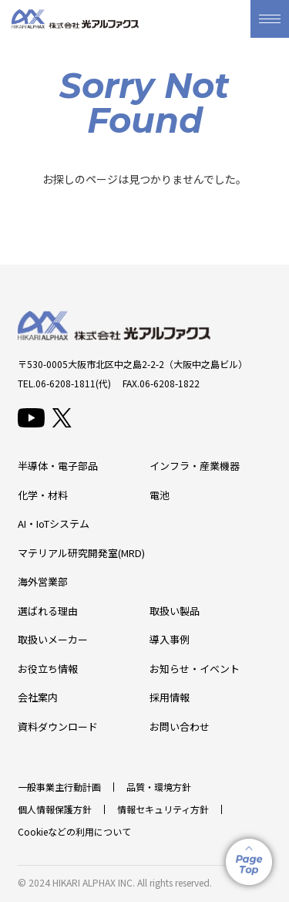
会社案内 (38, 697)
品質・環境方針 (158, 786)
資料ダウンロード (58, 726)
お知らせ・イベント (195, 668)
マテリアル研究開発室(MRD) (81, 553)
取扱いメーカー (53, 639)
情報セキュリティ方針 (163, 809)
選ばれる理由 (48, 610)
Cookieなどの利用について (74, 831)
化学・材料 (43, 495)
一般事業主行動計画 (59, 786)
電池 (160, 495)
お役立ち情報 (48, 668)
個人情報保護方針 (55, 809)
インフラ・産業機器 (195, 465)
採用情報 (170, 697)
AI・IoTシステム (53, 523)
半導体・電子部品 (58, 465)
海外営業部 (43, 581)
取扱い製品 (175, 610)
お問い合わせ (180, 726)
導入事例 (170, 639)
